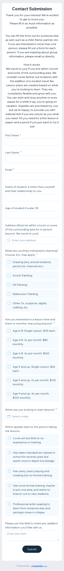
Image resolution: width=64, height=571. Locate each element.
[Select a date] (34, 416)
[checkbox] (32, 264)
